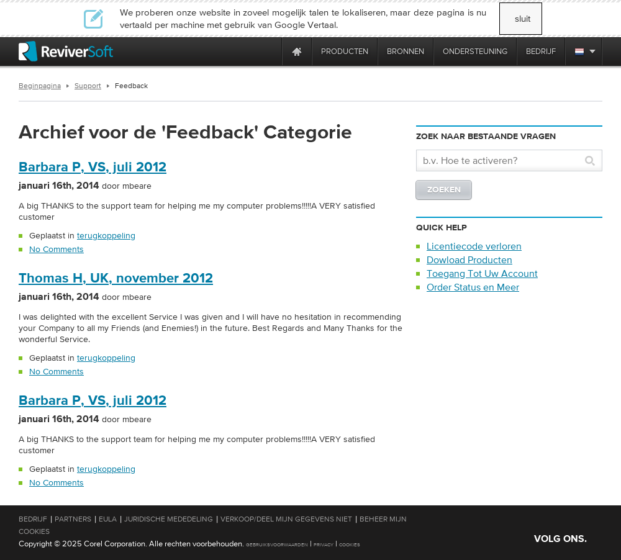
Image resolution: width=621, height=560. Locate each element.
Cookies (349, 545)
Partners (73, 519)
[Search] (502, 161)
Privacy (323, 545)
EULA (108, 519)
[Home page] (297, 51)
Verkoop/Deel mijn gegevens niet (286, 519)
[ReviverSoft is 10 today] (269, 51)
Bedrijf (33, 519)
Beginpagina (40, 85)
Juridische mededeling (168, 519)
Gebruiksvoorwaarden (277, 545)
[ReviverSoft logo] (66, 51)
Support (88, 85)
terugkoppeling (106, 235)
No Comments (56, 249)
